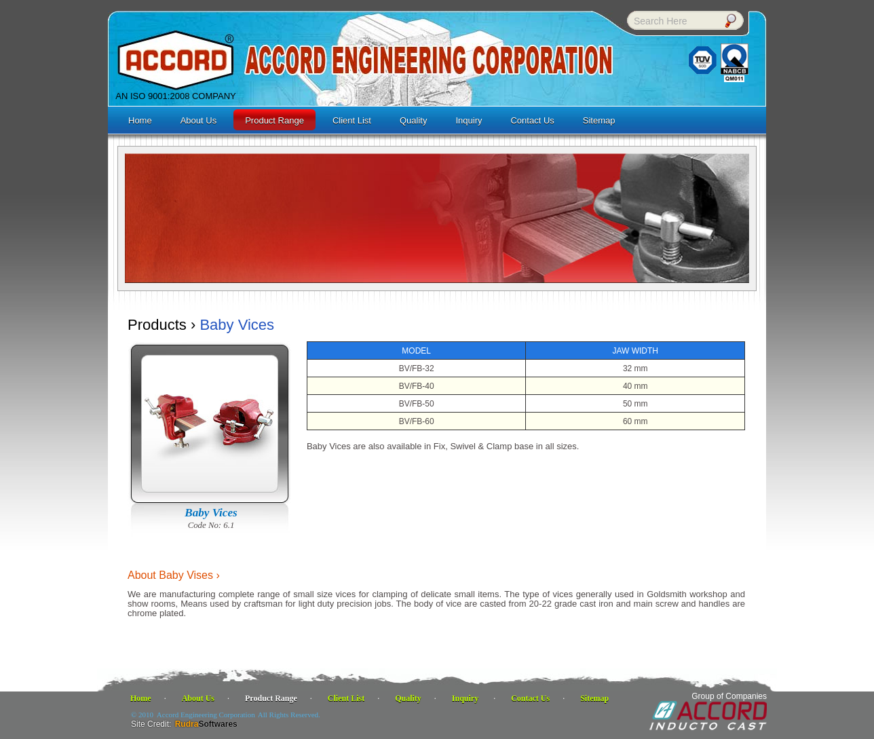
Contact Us (530, 698)
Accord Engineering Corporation (206, 714)
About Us (198, 698)
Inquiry (466, 698)
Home (140, 698)
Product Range (271, 698)
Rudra (206, 724)
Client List (346, 698)
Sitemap (594, 698)
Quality (408, 698)
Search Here (660, 21)
